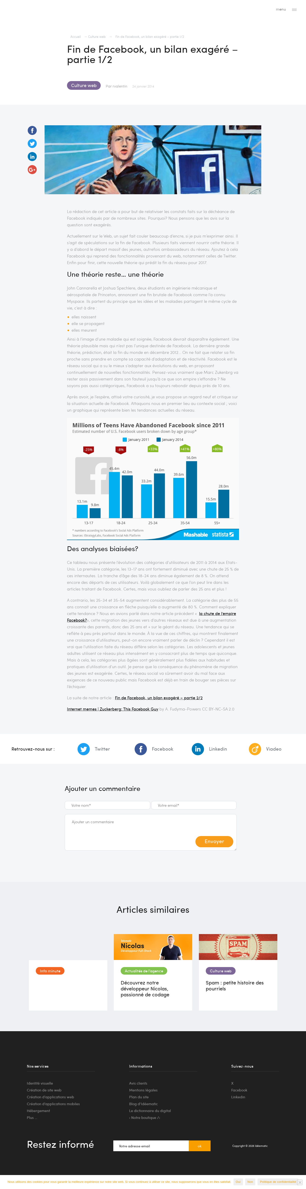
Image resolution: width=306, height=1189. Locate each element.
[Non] (300, 1182)
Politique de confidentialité (278, 1182)
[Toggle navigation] (294, 9)
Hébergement (38, 1110)
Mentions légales (143, 1090)
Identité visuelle (40, 1083)
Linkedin (218, 748)
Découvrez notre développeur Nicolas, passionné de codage (145, 988)
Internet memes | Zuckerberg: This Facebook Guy (112, 709)
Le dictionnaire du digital (150, 1110)
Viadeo (273, 748)
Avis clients (138, 1083)
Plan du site (139, 1096)
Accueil (75, 36)
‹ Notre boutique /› (144, 1117)
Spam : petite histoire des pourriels (235, 985)
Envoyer (214, 841)
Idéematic (25, 10)
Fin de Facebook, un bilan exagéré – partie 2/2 (159, 697)
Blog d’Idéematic (143, 1103)
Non (250, 1182)
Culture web (97, 36)
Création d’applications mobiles (53, 1103)
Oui (238, 1182)
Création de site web (44, 1090)
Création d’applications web (50, 1096)
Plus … (32, 1117)
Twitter (102, 748)
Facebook (162, 748)
